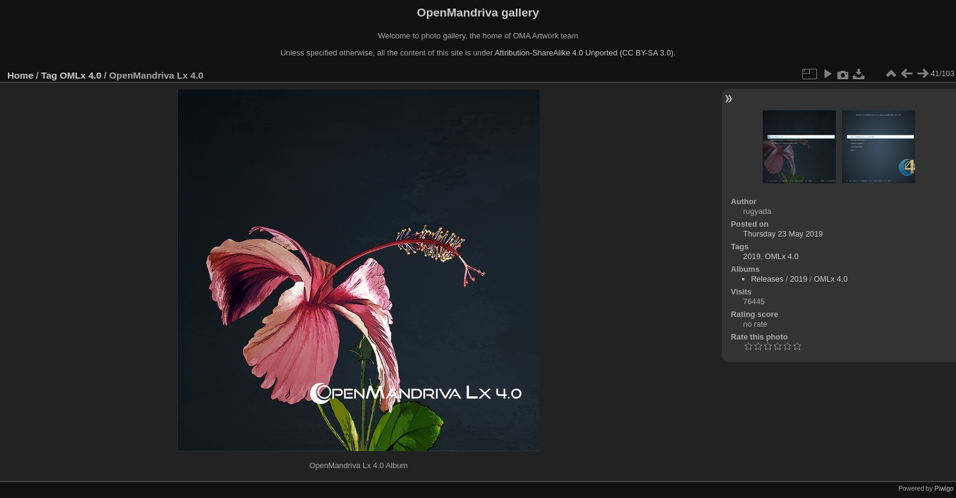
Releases (767, 278)
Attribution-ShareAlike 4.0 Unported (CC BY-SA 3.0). (585, 52)
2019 (751, 256)
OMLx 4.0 (80, 75)
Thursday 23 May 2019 (783, 233)
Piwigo (944, 488)
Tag (49, 75)
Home (20, 75)
